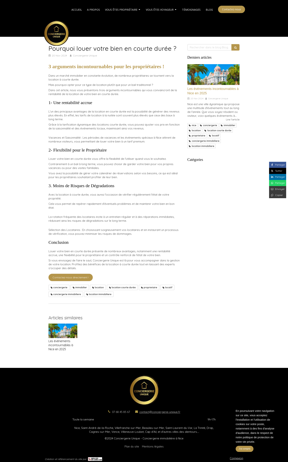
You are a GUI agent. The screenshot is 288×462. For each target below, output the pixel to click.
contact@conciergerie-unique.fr (159, 412)
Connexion (236, 458)
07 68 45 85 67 (121, 412)
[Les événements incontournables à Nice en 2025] (213, 74)
